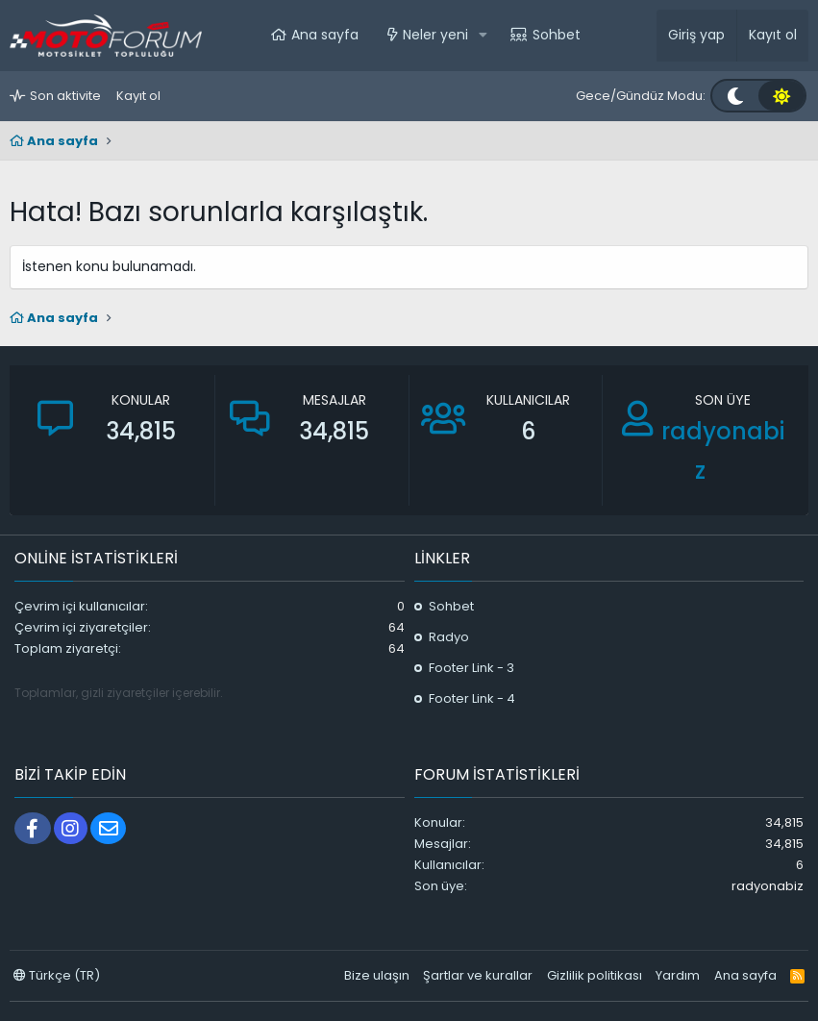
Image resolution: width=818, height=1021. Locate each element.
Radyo (449, 637)
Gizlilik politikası (594, 975)
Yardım (678, 975)
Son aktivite (65, 96)
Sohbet (557, 34)
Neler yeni (435, 34)
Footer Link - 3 (471, 668)
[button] (483, 36)
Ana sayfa (325, 34)
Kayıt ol (138, 96)
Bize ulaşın (376, 975)
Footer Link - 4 (472, 698)
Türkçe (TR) (56, 975)
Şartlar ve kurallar (478, 975)
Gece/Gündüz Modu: (641, 96)
